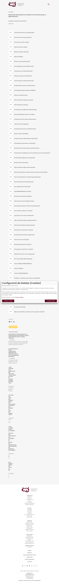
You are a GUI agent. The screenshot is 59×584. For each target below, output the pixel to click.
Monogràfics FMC (29, 537)
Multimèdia (29, 525)
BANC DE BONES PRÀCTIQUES (29, 555)
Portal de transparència (29, 503)
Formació (29, 512)
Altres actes (29, 515)
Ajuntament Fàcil (29, 538)
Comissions (29, 510)
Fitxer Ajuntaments (29, 559)
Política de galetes (36, 580)
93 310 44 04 (30, 578)
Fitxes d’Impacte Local (29, 543)
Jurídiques (29, 513)
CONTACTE (29, 561)
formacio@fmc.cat (29, 574)
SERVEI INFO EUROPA (29, 545)
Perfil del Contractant (29, 523)
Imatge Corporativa (29, 504)
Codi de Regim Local (29, 540)
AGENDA (29, 550)
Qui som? (30, 498)
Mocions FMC (29, 517)
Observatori (29, 546)
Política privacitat (27, 580)
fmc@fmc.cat (29, 573)
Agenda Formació (29, 524)
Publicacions (29, 528)
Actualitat (29, 509)
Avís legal (20, 580)
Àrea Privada (29, 522)
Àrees (29, 500)
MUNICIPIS (29, 552)
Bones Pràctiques (29, 542)
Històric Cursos (29, 527)
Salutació (29, 497)
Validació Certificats (29, 529)
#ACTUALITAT (13, 326)
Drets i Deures (29, 530)
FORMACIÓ (29, 520)
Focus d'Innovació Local (30, 514)
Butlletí (29, 539)
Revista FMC (29, 535)
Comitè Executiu (29, 499)
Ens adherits (29, 502)
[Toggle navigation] (49, 4)
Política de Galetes (19, 297)
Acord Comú (29, 557)
